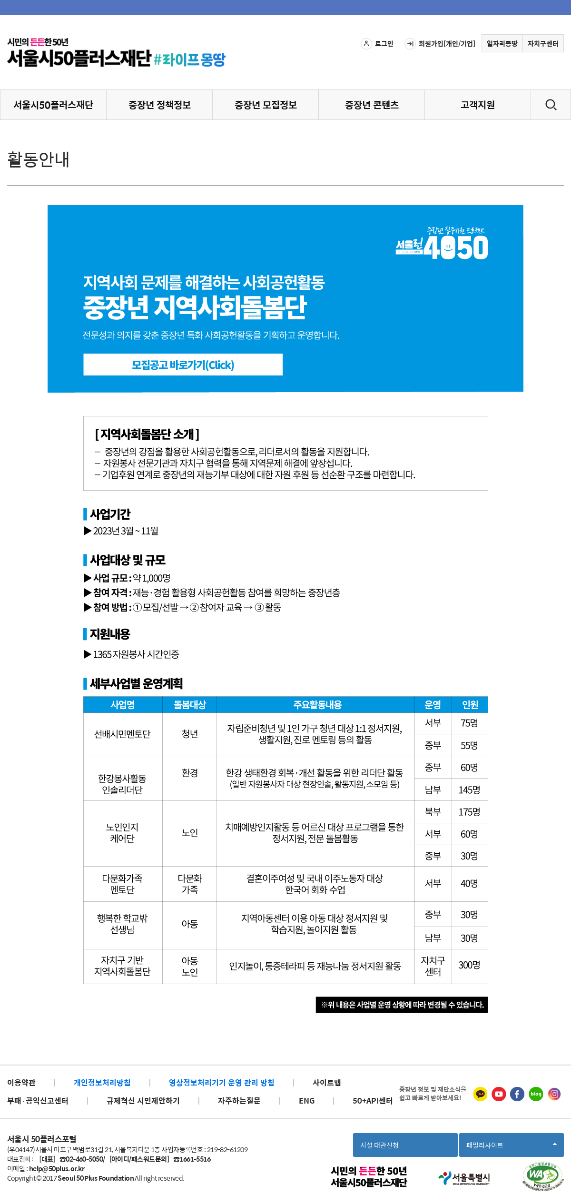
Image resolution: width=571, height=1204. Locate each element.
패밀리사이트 (511, 1148)
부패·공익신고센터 (38, 1100)
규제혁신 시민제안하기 (143, 1100)
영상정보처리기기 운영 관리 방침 (222, 1082)
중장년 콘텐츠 (372, 104)
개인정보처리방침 (102, 1082)
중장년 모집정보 (266, 104)
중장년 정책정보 (159, 104)
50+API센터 (373, 1100)
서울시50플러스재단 (53, 104)
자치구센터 (543, 43)
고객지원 (478, 104)
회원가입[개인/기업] (439, 43)
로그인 (377, 43)
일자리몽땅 (502, 43)
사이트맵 (327, 1082)
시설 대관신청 (379, 1145)
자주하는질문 (239, 1100)
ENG (307, 1100)
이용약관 (21, 1082)
